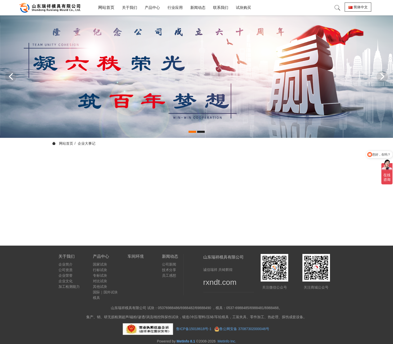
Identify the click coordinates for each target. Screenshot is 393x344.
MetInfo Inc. (227, 341)
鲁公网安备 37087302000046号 (244, 329)
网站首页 (106, 7)
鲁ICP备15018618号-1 (194, 329)
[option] (196, 76)
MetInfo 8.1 (186, 341)
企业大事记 (86, 143)
